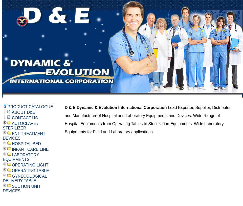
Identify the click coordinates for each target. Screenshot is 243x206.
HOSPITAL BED (26, 144)
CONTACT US (25, 118)
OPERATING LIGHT (30, 165)
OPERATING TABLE (30, 170)
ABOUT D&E (23, 112)
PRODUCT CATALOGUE (30, 107)
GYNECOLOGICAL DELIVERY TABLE (25, 178)
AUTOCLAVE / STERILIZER (20, 125)
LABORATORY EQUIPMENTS (21, 157)
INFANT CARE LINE (30, 149)
